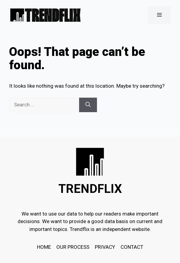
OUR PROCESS (72, 247)
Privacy (105, 247)
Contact (132, 247)
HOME (44, 247)
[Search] (88, 105)
